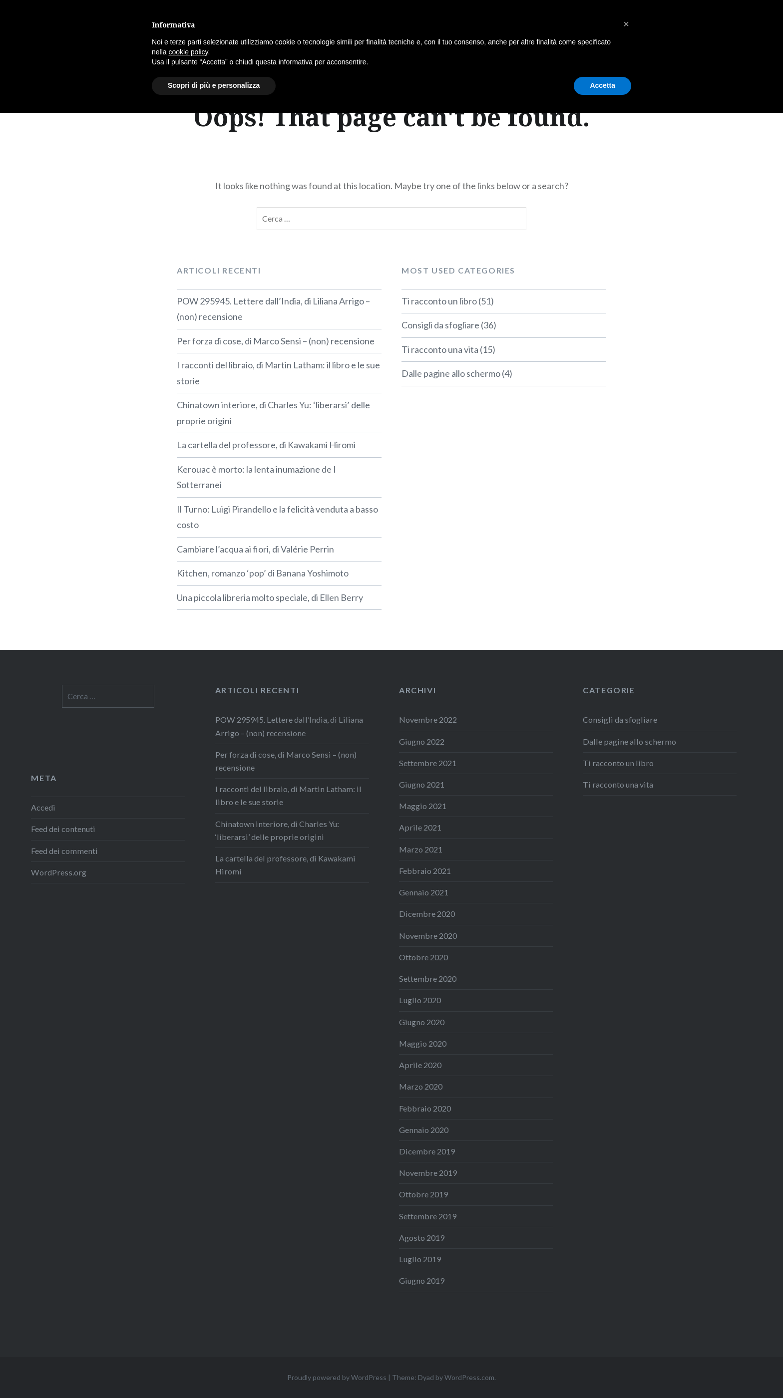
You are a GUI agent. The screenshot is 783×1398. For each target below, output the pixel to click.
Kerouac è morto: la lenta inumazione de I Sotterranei (256, 477)
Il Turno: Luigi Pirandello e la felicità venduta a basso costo (277, 517)
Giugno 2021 (421, 784)
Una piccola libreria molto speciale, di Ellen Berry (270, 597)
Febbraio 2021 (425, 870)
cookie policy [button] (188, 1337)
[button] (626, 1309)
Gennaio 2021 (423, 892)
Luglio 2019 (420, 1259)
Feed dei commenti (64, 850)
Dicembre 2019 (427, 1151)
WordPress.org (58, 872)
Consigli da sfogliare (440, 324)
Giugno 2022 (421, 741)
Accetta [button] (602, 1371)
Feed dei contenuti (63, 829)
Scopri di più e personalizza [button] (214, 1371)
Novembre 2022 (428, 719)
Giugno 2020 (421, 1022)
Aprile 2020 (420, 1065)
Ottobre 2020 (423, 957)
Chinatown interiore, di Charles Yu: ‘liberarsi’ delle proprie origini (273, 412)
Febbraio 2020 (425, 1108)
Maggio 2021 (422, 806)
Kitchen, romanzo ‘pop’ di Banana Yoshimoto (263, 572)
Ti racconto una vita (439, 349)
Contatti (741, 21)
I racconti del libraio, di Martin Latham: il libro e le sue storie (278, 372)
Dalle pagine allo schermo (450, 373)
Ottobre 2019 (423, 1194)
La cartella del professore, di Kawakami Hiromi (266, 444)
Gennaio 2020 (423, 1129)
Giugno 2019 (421, 1280)
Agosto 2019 (421, 1237)
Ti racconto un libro (439, 300)
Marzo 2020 (420, 1086)
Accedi (43, 807)
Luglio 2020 (420, 1000)
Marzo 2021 (420, 849)
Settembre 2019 (427, 1216)
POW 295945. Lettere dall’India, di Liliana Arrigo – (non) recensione (273, 308)
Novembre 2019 (428, 1172)
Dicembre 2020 (427, 913)
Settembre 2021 (427, 763)
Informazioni (677, 21)
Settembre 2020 (427, 978)
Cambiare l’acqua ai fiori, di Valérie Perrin (255, 549)
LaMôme (53, 22)
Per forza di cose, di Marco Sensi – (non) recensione (276, 340)
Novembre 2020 (428, 935)
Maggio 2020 (422, 1043)
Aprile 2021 (420, 827)
